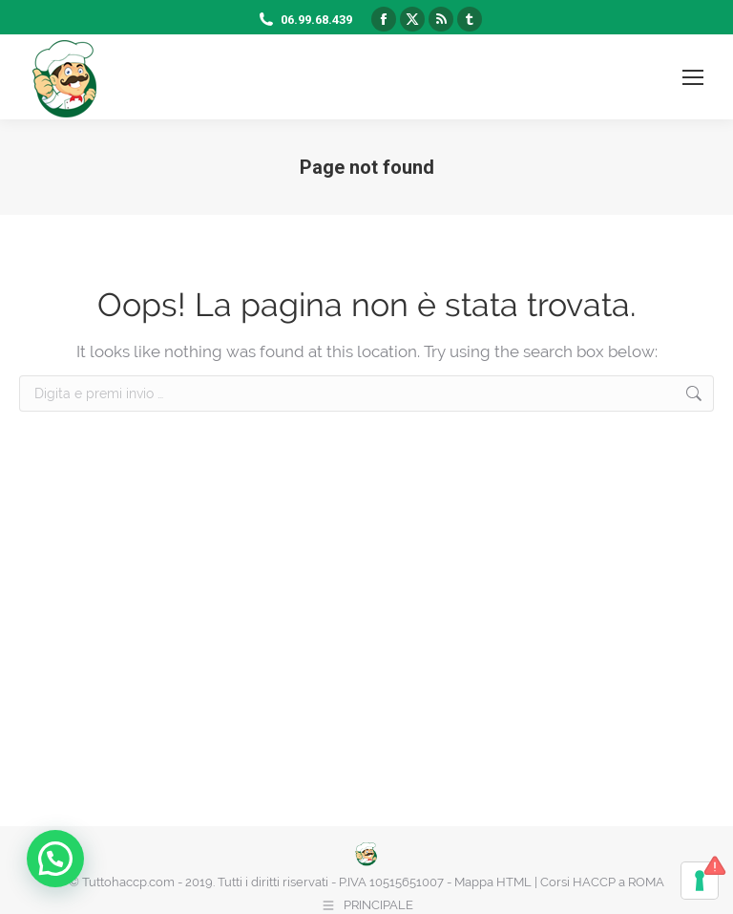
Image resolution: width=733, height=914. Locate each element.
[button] (60, 856)
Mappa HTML (493, 882)
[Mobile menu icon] (692, 77)
